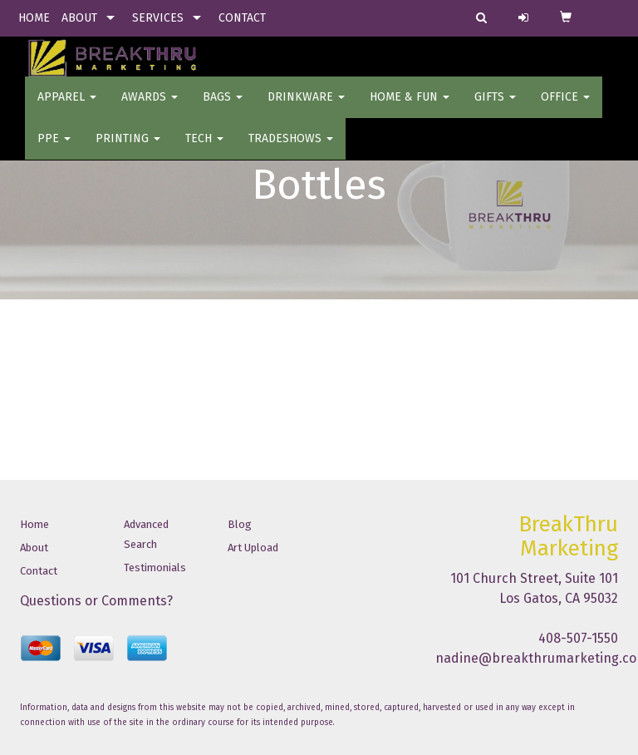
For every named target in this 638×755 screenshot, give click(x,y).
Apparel (66, 108)
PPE (54, 149)
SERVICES (158, 18)
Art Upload (253, 547)
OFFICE (565, 108)
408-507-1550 (578, 638)
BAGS (223, 108)
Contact (38, 571)
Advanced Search (146, 534)
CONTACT (242, 18)
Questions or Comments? (96, 601)
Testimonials (155, 567)
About (34, 547)
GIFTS (495, 108)
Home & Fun (409, 108)
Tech (204, 149)
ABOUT (79, 18)
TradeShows (290, 149)
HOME (34, 18)
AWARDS (149, 108)
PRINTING (128, 149)
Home (34, 524)
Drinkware (306, 108)
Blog (240, 524)
